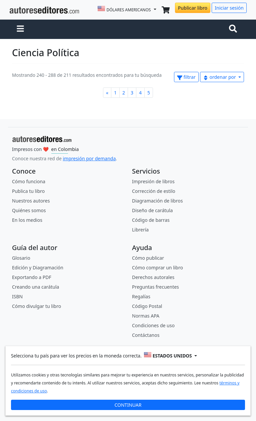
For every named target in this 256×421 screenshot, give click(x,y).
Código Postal (147, 306)
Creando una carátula (35, 287)
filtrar (186, 77)
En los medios (27, 220)
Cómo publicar (148, 258)
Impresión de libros (153, 181)
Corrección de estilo (153, 191)
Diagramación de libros (157, 201)
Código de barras (151, 220)
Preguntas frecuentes (155, 287)
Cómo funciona (28, 181)
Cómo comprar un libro (157, 267)
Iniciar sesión (229, 8)
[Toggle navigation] (234, 29)
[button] (20, 29)
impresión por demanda (89, 158)
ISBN (17, 296)
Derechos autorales (153, 277)
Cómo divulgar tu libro (36, 306)
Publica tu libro (28, 191)
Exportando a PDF (31, 277)
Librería (140, 229)
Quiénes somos (29, 210)
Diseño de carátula (152, 210)
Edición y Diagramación (37, 267)
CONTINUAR (127, 404)
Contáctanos (145, 335)
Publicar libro (192, 8)
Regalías (141, 296)
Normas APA (145, 316)
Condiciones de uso (153, 325)
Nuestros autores (31, 201)
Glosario (21, 258)
